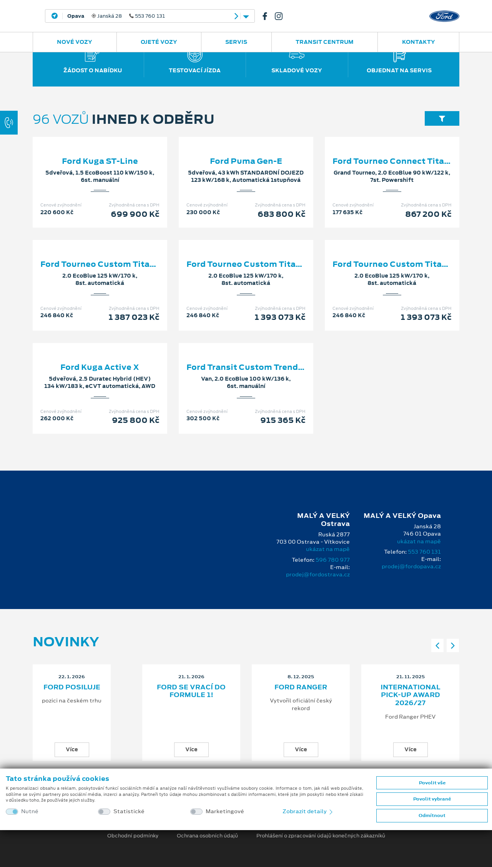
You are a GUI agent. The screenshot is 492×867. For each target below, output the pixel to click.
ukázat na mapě (328, 549)
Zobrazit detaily (308, 811)
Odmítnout (432, 815)
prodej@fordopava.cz (411, 566)
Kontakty (418, 42)
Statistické (129, 811)
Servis (236, 42)
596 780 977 (333, 560)
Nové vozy (74, 42)
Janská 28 (116, 16)
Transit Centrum (325, 42)
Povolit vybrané (432, 799)
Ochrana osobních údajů (207, 835)
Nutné (29, 811)
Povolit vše (432, 783)
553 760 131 (424, 552)
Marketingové (225, 811)
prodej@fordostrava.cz (318, 574)
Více (72, 749)
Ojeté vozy (159, 42)
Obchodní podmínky (132, 835)
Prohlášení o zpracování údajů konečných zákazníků (320, 835)
